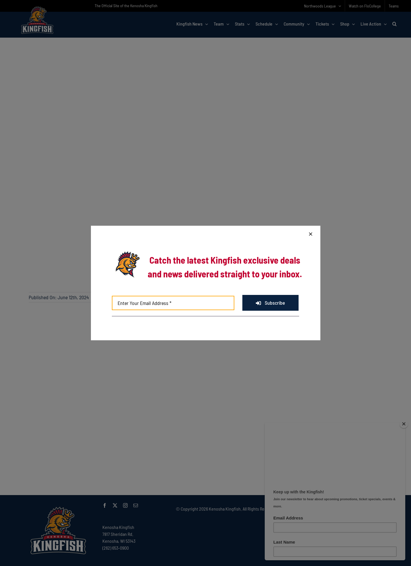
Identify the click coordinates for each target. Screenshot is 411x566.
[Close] (311, 234)
